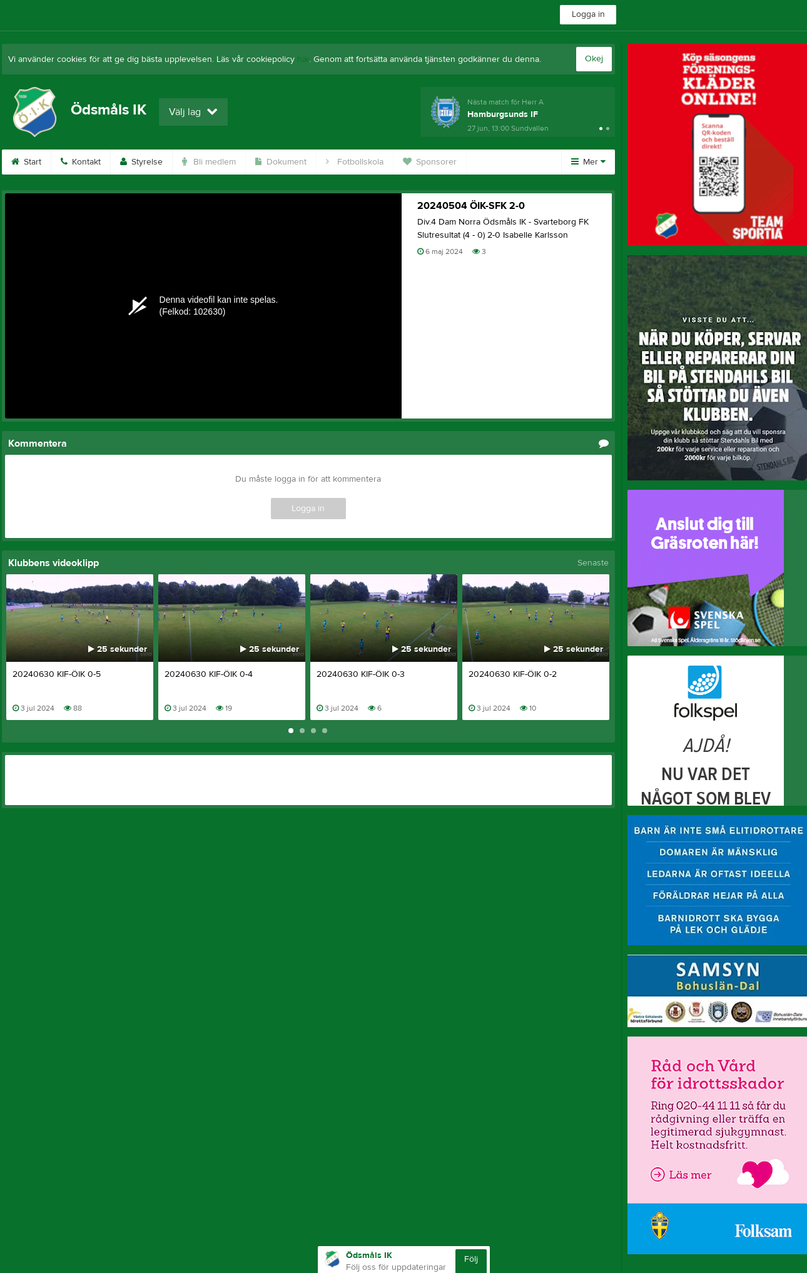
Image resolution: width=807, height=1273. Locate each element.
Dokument (281, 162)
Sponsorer (430, 162)
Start (26, 162)
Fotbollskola (354, 162)
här (303, 59)
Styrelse (141, 162)
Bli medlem (209, 162)
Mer (588, 162)
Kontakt (81, 162)
